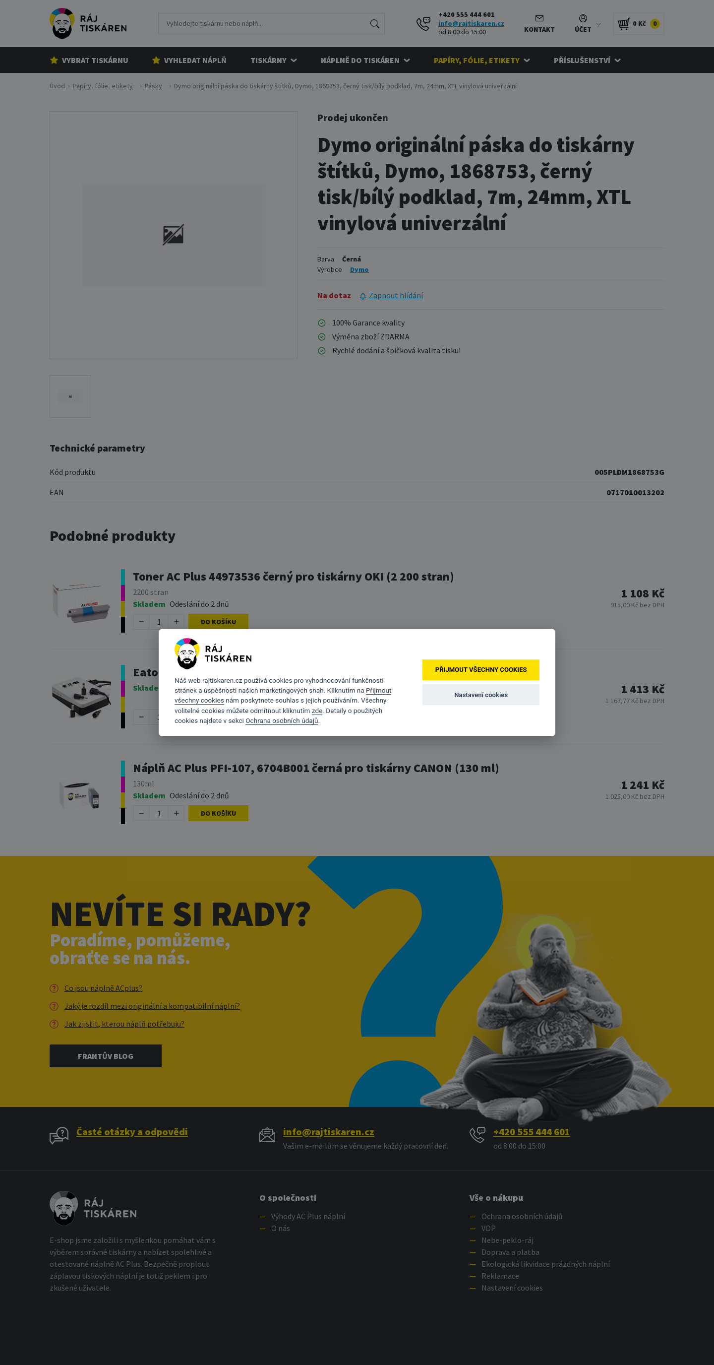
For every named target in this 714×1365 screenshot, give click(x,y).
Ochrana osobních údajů (281, 720)
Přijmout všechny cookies (481, 670)
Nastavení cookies (481, 695)
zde (317, 711)
